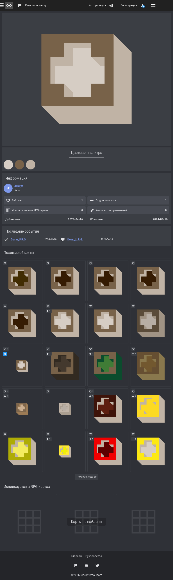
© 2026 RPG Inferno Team (86, 575)
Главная (76, 556)
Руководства (93, 556)
